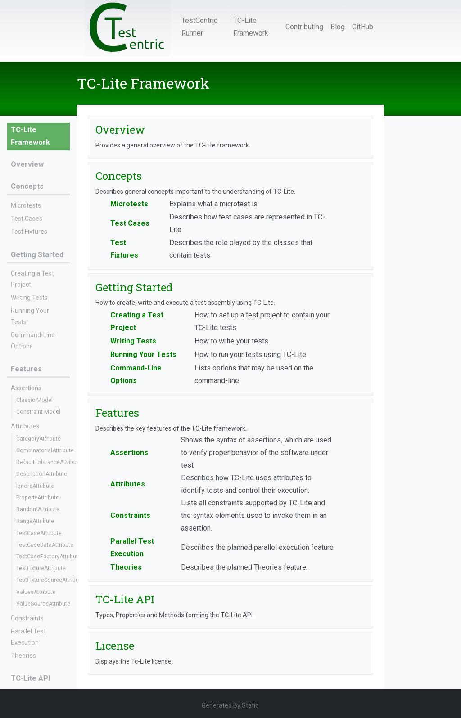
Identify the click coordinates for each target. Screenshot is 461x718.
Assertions (26, 388)
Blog (337, 26)
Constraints (27, 618)
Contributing (304, 26)
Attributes (25, 426)
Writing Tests (29, 297)
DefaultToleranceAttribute (48, 462)
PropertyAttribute (37, 498)
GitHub (362, 26)
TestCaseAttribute (39, 533)
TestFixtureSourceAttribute (50, 580)
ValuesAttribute (35, 592)
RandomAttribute (37, 509)
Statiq (250, 705)
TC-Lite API (30, 678)
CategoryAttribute (38, 439)
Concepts (27, 186)
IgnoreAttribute (35, 486)
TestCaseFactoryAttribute (48, 556)
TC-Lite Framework (250, 26)
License (114, 645)
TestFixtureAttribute (41, 568)
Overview (27, 164)
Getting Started (37, 254)
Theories (23, 655)
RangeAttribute (35, 521)
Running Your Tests (143, 354)
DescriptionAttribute (41, 474)
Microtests (26, 205)
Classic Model (34, 400)
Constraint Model (38, 412)
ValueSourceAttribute (43, 604)
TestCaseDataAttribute (44, 545)
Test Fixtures (29, 231)
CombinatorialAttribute (45, 450)
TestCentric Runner (199, 26)
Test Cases (26, 218)
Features (26, 369)
